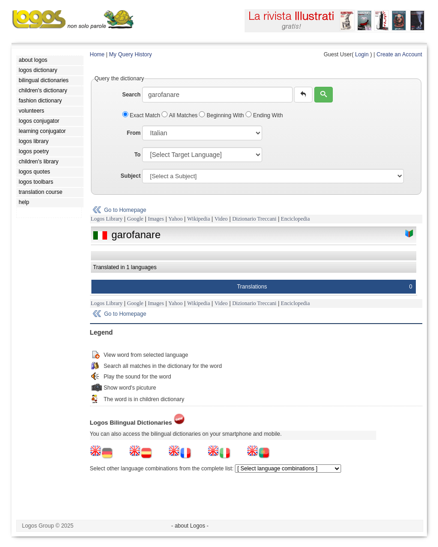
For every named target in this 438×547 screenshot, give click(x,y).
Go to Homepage (125, 210)
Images (156, 219)
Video (221, 219)
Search (131, 94)
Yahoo (175, 219)
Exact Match (142, 115)
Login (361, 54)
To (137, 154)
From (134, 133)
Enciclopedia (295, 219)
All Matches (180, 115)
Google (135, 219)
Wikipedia (198, 219)
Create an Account (399, 54)
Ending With (264, 115)
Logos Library (107, 219)
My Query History (130, 54)
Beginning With (222, 115)
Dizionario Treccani (254, 219)
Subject (130, 176)
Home (97, 54)
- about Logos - (190, 526)
